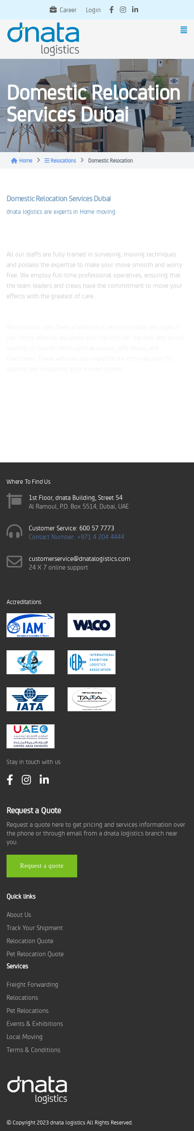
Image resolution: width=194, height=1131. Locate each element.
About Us (19, 914)
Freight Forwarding (32, 983)
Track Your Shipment (35, 927)
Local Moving (25, 1036)
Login (93, 9)
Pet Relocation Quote (35, 953)
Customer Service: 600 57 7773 (71, 527)
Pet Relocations (27, 1010)
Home (21, 160)
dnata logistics (67, 1122)
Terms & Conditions (33, 1049)
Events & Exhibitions (35, 1023)
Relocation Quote (30, 940)
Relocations (60, 160)
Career (63, 9)
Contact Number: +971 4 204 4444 (76, 536)
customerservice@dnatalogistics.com (79, 558)
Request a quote (42, 866)
